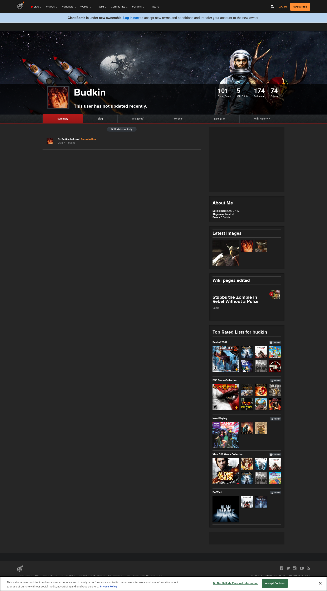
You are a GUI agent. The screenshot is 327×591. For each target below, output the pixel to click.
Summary (62, 118)
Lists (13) (219, 118)
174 (259, 90)
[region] (163, 583)
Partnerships (24, 576)
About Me (223, 202)
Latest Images (227, 233)
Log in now (131, 18)
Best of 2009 (247, 342)
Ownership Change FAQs (147, 576)
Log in (283, 6)
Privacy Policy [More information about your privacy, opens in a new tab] (108, 586)
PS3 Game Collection (247, 380)
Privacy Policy (68, 576)
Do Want (247, 492)
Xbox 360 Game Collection (247, 454)
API (36, 576)
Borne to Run (88, 139)
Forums (178, 118)
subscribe (300, 7)
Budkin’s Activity (121, 129)
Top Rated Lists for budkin (240, 332)
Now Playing (247, 418)
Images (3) (138, 118)
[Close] (320, 583)
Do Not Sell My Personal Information (100, 576)
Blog (100, 118)
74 (274, 90)
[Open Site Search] (272, 6)
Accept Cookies (274, 583)
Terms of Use (49, 576)
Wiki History (261, 118)
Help (127, 576)
